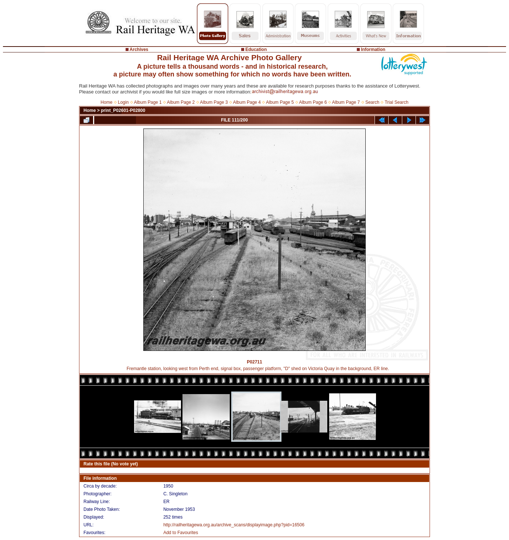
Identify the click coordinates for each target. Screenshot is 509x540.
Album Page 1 (147, 102)
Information (373, 49)
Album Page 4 (247, 102)
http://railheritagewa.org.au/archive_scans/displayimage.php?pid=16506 (233, 524)
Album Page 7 (346, 102)
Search (372, 102)
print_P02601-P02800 (123, 110)
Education (256, 49)
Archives (139, 49)
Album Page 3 (214, 102)
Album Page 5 (280, 102)
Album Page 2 (181, 102)
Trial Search (396, 102)
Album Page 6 (313, 102)
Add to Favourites (180, 532)
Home (106, 102)
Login (123, 102)
